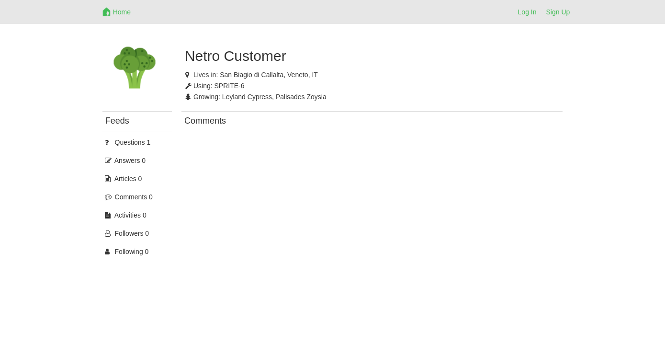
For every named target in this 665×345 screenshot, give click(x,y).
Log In (527, 12)
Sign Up (558, 12)
